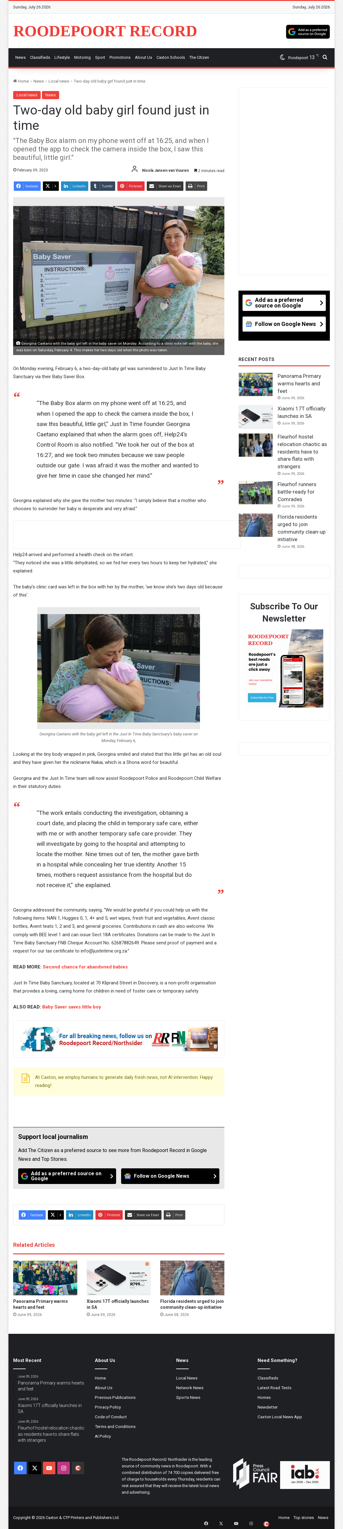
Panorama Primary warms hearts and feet (299, 383)
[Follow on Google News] (170, 1176)
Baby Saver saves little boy (71, 1007)
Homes (264, 1397)
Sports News (188, 1397)
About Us (103, 1387)
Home (21, 81)
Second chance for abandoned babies (85, 967)
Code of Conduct (111, 1416)
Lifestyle (62, 57)
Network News (189, 1387)
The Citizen (199, 57)
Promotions (120, 57)
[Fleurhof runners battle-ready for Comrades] (255, 493)
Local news (59, 81)
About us (143, 57)
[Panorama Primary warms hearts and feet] (45, 1278)
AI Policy (103, 1436)
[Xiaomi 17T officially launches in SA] (119, 1278)
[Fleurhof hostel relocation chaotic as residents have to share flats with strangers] (255, 445)
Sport (100, 57)
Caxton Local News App (280, 1416)
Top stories (304, 1517)
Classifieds (40, 57)
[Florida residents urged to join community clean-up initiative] (192, 1278)
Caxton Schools (170, 57)
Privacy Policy (108, 1407)
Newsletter (268, 1407)
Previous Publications (115, 1397)
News (20, 57)
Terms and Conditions (115, 1426)
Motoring (82, 57)
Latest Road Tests (274, 1387)
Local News (186, 1377)
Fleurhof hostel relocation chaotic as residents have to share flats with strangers (302, 452)
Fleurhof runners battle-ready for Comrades (297, 491)
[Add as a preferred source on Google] (308, 31)
